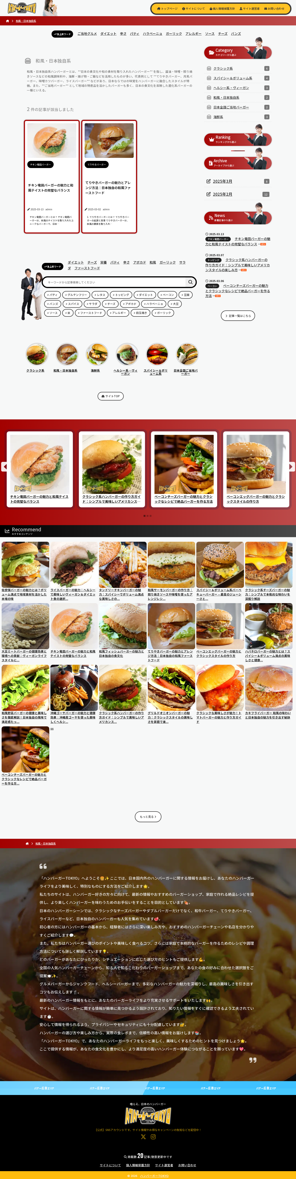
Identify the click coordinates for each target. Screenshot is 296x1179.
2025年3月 (222, 181)
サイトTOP (111, 396)
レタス (101, 295)
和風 (153, 262)
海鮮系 (97, 369)
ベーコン (168, 295)
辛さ (123, 33)
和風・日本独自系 (66, 369)
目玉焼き (141, 313)
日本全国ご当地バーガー (186, 370)
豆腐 (186, 295)
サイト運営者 (250, 8)
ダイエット (108, 33)
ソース (210, 33)
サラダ (93, 304)
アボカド (139, 262)
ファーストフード (87, 268)
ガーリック (174, 33)
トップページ (167, 8)
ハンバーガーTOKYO (154, 1175)
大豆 (176, 304)
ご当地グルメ (87, 33)
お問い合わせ (274, 8)
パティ (134, 33)
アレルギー (193, 33)
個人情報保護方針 (222, 8)
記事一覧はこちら (238, 316)
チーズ (223, 33)
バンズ (236, 33)
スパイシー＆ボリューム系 (156, 370)
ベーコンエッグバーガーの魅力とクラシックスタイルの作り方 (256, 499)
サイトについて (193, 8)
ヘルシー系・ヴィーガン (126, 370)
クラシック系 (37, 369)
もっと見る (148, 816)
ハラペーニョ (152, 33)
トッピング (122, 295)
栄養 (103, 262)
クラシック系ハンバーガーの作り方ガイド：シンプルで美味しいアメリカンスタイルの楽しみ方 (237, 264)
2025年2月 (222, 194)
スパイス (73, 304)
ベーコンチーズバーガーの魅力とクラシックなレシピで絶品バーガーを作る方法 (237, 290)
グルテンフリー (77, 295)
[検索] (190, 282)
